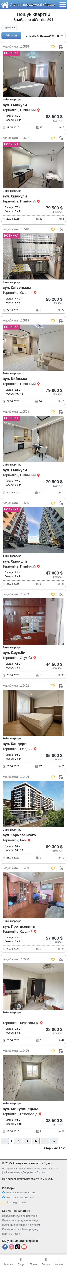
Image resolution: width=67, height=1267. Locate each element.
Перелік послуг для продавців (20, 1220)
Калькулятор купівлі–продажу (20, 1229)
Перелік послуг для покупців (19, 1215)
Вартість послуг (11, 1233)
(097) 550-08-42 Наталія (20, 1197)
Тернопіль (9, 27)
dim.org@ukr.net (16, 1202)
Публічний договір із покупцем (21, 1224)
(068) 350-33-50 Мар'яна (20, 1192)
